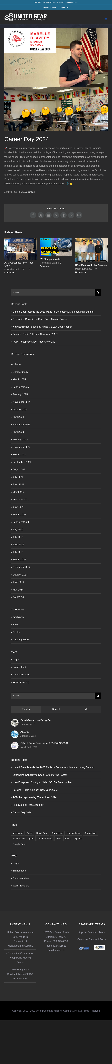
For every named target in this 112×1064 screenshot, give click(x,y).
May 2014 (18, 589)
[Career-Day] (56, 79)
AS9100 (24, 731)
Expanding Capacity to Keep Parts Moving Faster (40, 319)
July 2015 (18, 552)
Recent (56, 709)
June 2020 (18, 507)
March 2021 (19, 492)
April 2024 (18, 417)
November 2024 (21, 402)
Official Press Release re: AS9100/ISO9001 (44, 743)
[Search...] (53, 292)
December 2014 (21, 567)
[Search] (98, 292)
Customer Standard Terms (91, 939)
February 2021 (21, 499)
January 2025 (20, 394)
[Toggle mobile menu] (106, 19)
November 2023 (21, 424)
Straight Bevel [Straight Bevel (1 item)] (19, 844)
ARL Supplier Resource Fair (28, 805)
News (16, 624)
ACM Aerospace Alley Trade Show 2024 (35, 341)
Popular (26, 709)
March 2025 (19, 379)
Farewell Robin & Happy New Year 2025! (35, 334)
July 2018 (18, 537)
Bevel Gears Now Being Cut (35, 720)
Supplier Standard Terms (92, 932)
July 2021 (18, 477)
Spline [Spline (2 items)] (68, 838)
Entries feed (19, 667)
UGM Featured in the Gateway (91, 265)
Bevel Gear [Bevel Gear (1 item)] (42, 833)
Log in (16, 659)
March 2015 (19, 559)
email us (59, 950)
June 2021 (18, 484)
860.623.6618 (60, 941)
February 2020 (21, 522)
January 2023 (20, 439)
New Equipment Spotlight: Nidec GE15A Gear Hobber (42, 326)
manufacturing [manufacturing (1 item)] (45, 838)
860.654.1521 (58, 945)
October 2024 (20, 409)
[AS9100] (15, 732)
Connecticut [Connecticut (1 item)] (90, 833)
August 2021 (20, 469)
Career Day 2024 (22, 812)
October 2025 (20, 372)
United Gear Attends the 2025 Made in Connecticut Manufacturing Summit (53, 311)
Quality (16, 632)
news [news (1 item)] (58, 838)
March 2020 (19, 514)
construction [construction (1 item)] (18, 838)
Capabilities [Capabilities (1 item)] (57, 833)
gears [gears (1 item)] (31, 838)
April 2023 (18, 432)
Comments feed (21, 674)
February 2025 (21, 387)
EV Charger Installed (50, 259)
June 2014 (18, 582)
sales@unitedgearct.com (68, 2)
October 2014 (20, 574)
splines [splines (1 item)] (78, 838)
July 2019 (18, 529)
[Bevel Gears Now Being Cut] (15, 721)
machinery (18, 617)
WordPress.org (21, 682)
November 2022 (21, 447)
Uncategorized (28, 192)
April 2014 (18, 597)
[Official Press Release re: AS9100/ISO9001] (15, 744)
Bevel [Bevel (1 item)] (29, 833)
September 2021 (22, 462)
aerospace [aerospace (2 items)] (18, 833)
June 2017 (18, 544)
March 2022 (19, 454)
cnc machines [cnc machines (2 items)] (73, 833)
